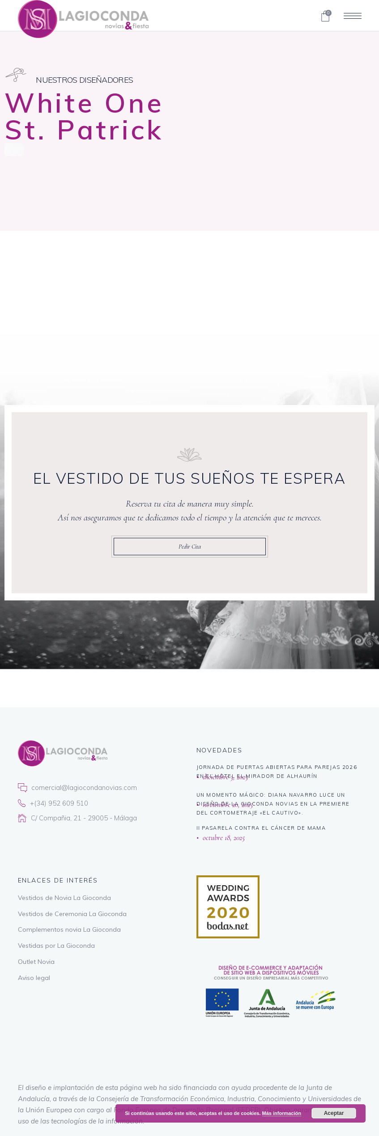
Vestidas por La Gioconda (56, 946)
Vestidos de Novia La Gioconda (64, 898)
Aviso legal (34, 978)
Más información (281, 1113)
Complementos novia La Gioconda (69, 929)
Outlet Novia (36, 962)
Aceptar (334, 1113)
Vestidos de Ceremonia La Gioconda (72, 914)
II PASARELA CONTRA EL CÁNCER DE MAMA (261, 828)
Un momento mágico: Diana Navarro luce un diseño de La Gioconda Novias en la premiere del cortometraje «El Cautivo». (273, 804)
